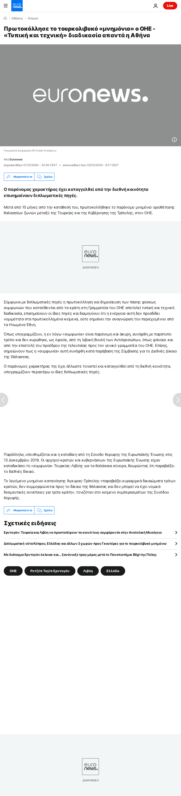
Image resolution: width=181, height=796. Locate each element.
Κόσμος (33, 18)
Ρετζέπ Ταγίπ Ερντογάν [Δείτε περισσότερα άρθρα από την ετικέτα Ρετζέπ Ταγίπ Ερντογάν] (50, 571)
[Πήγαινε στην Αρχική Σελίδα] (17, 5)
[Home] (5, 18)
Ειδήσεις (17, 18)
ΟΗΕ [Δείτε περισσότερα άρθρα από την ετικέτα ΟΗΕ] (13, 571)
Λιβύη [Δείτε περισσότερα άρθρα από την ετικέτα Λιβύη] (88, 571)
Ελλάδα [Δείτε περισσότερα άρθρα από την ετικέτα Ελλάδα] (113, 571)
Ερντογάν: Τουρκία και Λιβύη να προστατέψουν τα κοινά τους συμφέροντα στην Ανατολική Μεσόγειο (83, 532)
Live (170, 6)
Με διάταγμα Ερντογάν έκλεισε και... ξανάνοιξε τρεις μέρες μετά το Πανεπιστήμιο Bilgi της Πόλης (80, 555)
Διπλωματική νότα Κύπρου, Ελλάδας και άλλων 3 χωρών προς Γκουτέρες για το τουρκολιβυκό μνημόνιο (85, 543)
